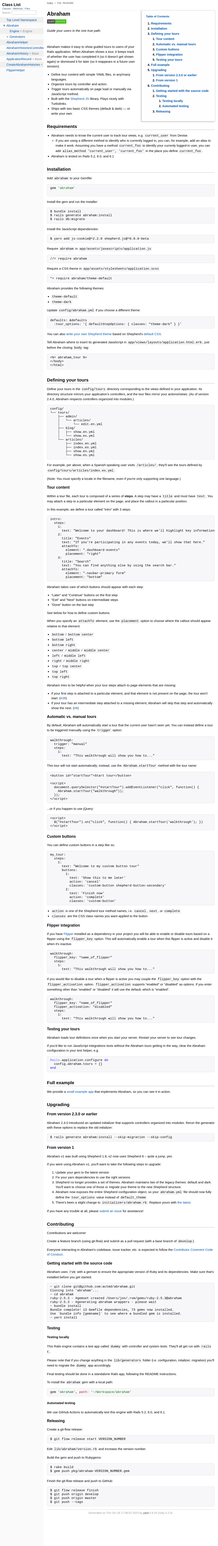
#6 (76, 702)
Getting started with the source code (182, 91)
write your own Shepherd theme (89, 332)
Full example (160, 65)
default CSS (152, 332)
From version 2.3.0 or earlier (176, 75)
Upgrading (158, 70)
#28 (63, 693)
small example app (80, 1085)
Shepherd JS (79, 98)
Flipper (68, 927)
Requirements (161, 23)
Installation (159, 28)
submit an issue (110, 1203)
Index (50, 3)
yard (146, 1503)
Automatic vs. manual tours (176, 44)
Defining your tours (165, 33)
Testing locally (172, 101)
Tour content (165, 39)
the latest (184, 1195)
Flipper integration (169, 54)
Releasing (163, 111)
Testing (161, 96)
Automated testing (175, 106)
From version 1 (167, 80)
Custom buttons (167, 49)
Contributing (160, 85)
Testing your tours (169, 59)
